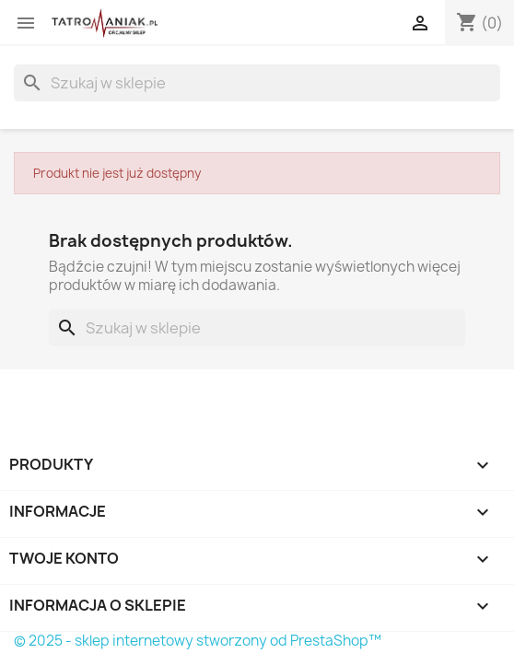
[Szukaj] (257, 82)
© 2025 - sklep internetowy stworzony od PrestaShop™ (197, 640)
